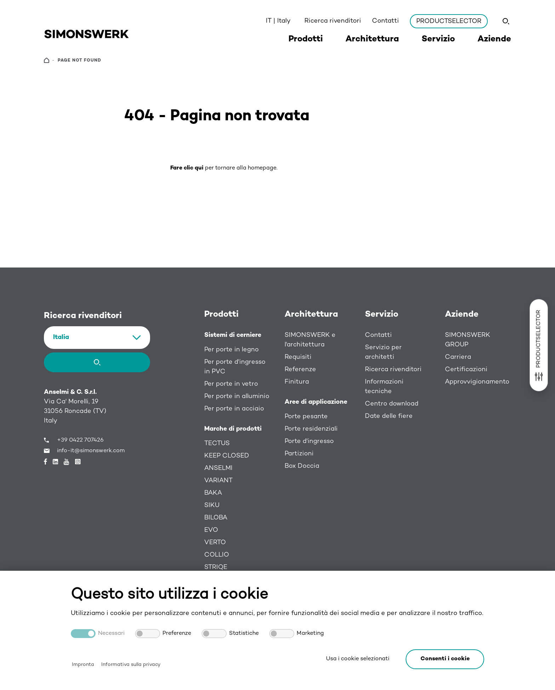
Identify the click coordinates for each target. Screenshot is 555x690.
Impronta (83, 664)
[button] (445, 659)
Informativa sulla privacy (130, 664)
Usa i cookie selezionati (357, 659)
